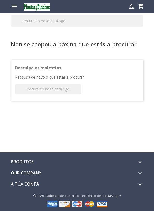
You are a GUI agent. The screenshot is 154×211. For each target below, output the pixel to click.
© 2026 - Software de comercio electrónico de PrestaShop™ (77, 196)
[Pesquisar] (77, 21)
